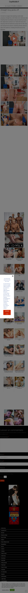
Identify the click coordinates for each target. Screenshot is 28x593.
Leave (7, 313)
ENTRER (7, 311)
